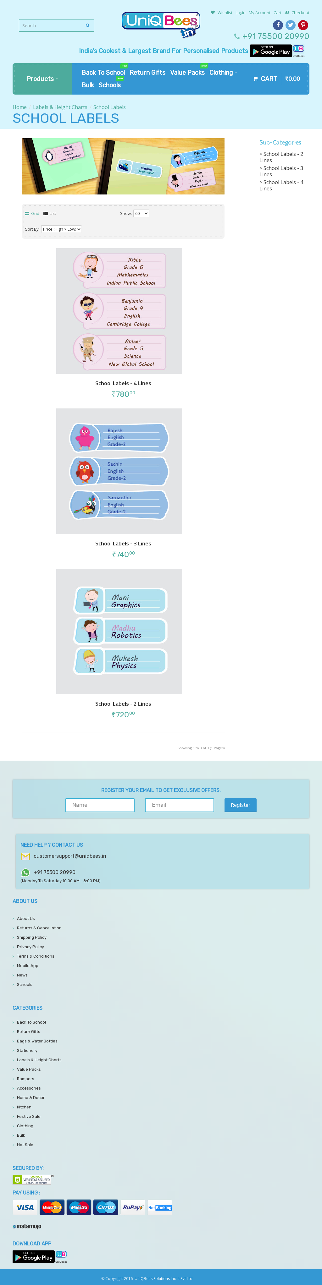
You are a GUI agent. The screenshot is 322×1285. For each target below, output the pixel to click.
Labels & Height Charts (60, 107)
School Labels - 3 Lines (123, 543)
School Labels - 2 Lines (123, 704)
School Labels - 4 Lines (123, 383)
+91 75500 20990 (275, 36)
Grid (32, 213)
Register (240, 805)
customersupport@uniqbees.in (70, 856)
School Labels (109, 107)
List (49, 213)
